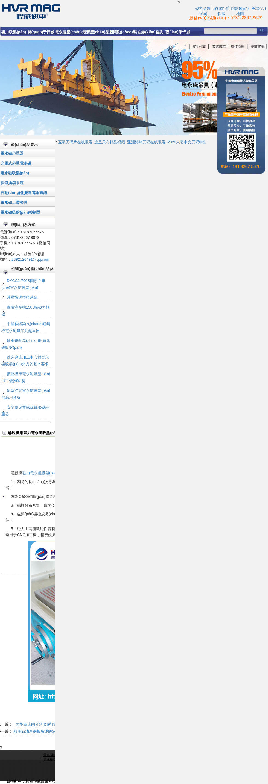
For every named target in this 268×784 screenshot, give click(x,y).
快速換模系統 (12, 183)
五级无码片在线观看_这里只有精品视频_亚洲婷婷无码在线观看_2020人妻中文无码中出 (132, 142)
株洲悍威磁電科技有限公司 (48, 781)
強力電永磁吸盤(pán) (40, 473)
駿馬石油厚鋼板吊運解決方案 (38, 731)
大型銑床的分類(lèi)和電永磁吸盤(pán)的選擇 (54, 724)
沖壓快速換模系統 (22, 297)
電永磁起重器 (12, 153)
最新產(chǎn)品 (95, 32)
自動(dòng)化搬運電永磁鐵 (24, 192)
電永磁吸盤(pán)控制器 (20, 212)
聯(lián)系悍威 (177, 32)
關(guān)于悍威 (41, 32)
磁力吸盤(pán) (13, 32)
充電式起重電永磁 (16, 163)
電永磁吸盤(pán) (15, 173)
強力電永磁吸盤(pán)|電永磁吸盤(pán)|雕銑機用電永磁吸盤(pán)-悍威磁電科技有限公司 (89, 11)
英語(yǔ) (259, 8)
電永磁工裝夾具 (14, 202)
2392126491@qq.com (30, 259)
